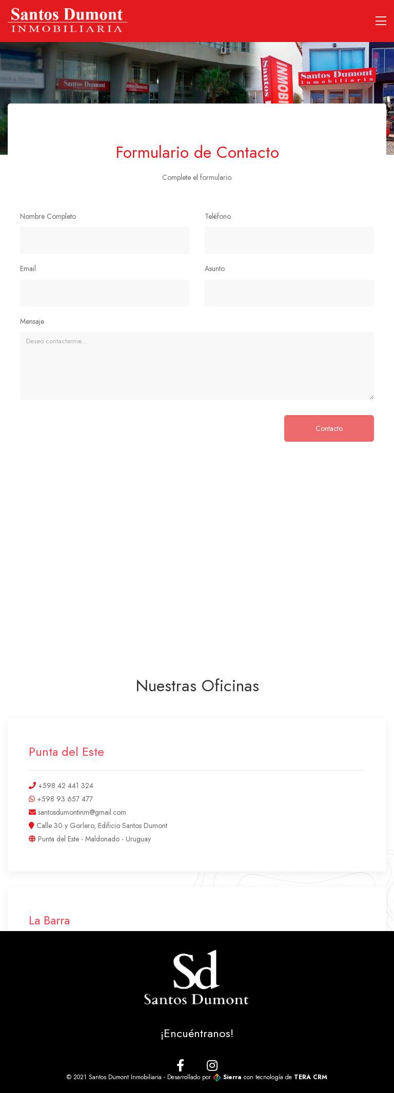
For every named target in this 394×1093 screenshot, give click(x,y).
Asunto (215, 268)
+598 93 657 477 (64, 799)
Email (28, 268)
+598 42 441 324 (64, 785)
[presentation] (98, 435)
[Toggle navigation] (381, 21)
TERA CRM (310, 1077)
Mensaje (32, 321)
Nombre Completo (48, 216)
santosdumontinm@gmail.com (81, 812)
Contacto (329, 428)
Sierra (228, 1077)
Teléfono (218, 216)
